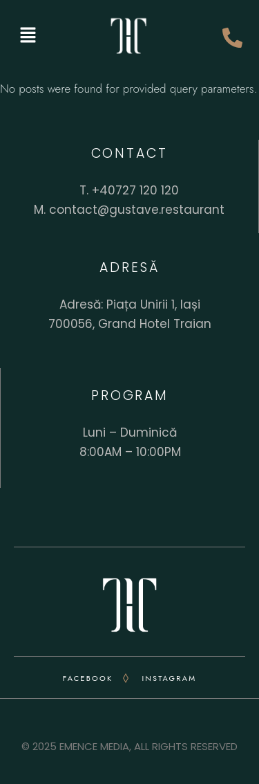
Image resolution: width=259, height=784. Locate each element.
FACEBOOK (88, 678)
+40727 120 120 (135, 190)
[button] (27, 36)
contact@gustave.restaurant (136, 209)
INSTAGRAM (169, 678)
